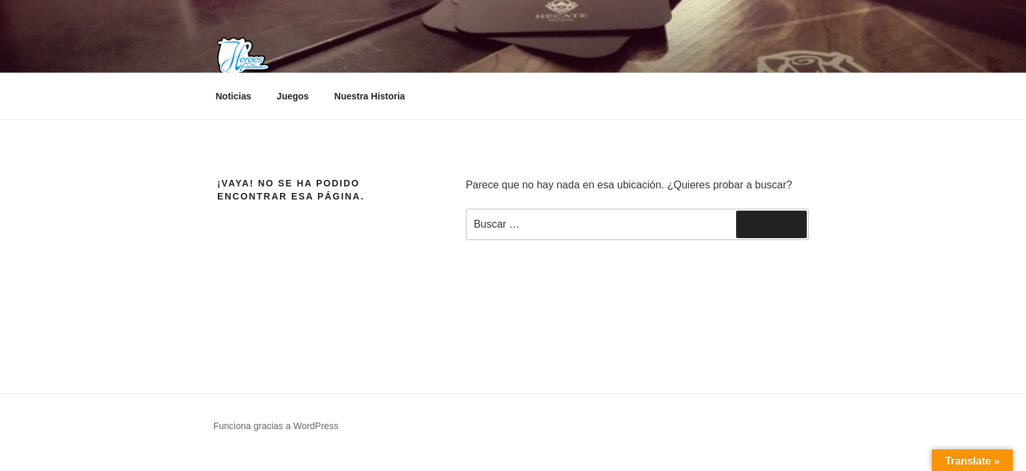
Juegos (293, 96)
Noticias (233, 96)
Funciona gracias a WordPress (275, 426)
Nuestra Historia (369, 96)
